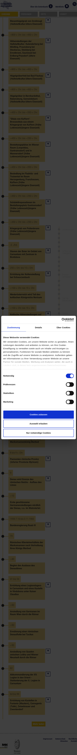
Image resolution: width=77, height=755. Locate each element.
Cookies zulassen (38, 414)
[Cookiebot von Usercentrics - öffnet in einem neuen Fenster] (61, 320)
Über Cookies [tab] (63, 327)
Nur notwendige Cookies (38, 433)
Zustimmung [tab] (13, 327)
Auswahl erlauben (38, 423)
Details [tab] (38, 327)
